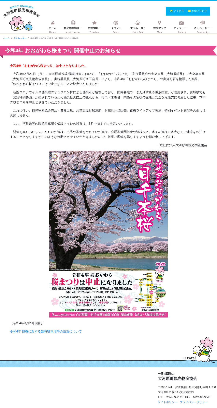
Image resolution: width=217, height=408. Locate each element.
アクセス (179, 10)
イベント (116, 28)
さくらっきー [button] (202, 28)
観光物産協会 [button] (72, 28)
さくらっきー (19, 38)
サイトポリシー (167, 402)
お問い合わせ (199, 10)
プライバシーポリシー (194, 402)
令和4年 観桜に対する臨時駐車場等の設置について (46, 331)
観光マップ (159, 28)
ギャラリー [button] (180, 28)
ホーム (52, 28)
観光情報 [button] (93, 28)
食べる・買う (138, 28)
